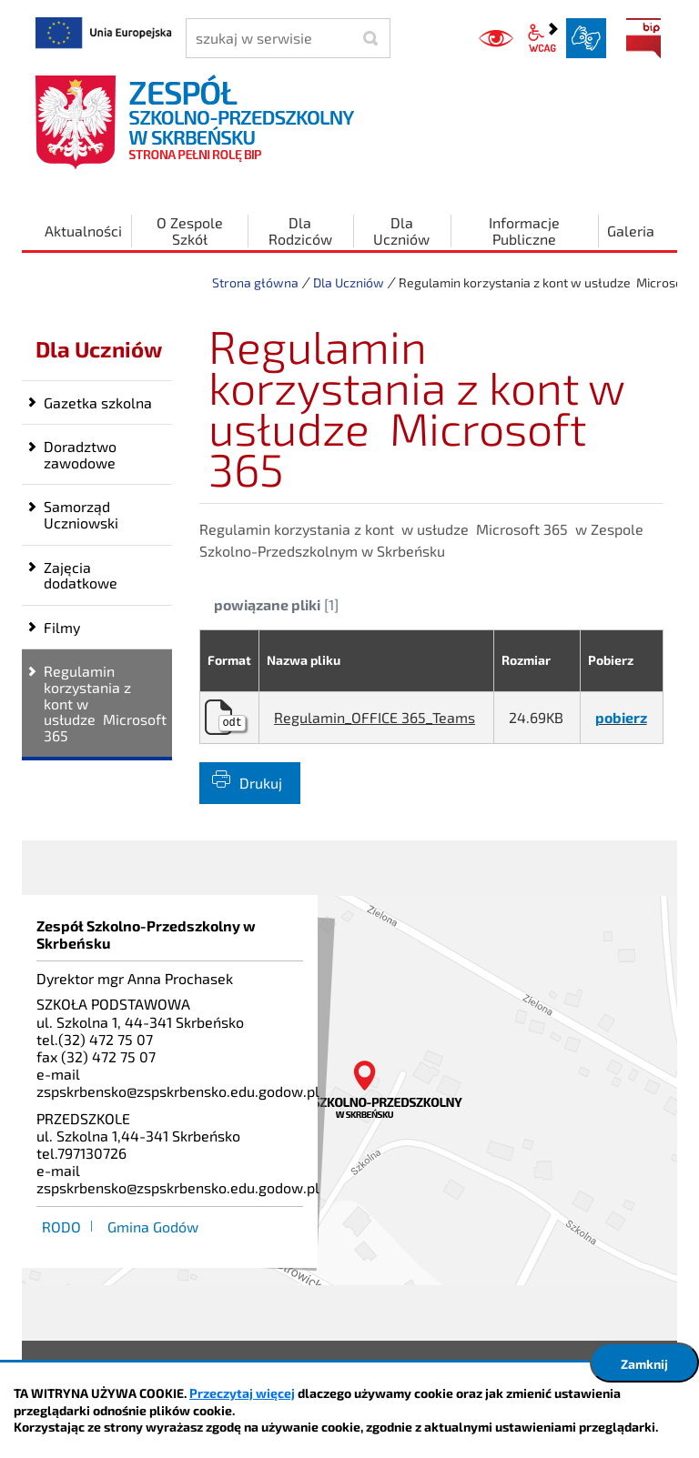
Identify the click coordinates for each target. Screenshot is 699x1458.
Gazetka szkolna (98, 402)
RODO (61, 1226)
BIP (643, 38)
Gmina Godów (152, 1226)
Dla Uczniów (348, 282)
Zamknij (644, 1364)
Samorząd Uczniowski (81, 514)
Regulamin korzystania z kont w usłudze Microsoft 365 (105, 702)
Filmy (62, 627)
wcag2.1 (542, 38)
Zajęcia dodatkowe (80, 575)
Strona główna (255, 282)
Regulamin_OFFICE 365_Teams (374, 717)
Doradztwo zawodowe (80, 454)
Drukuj (260, 782)
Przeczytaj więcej (242, 1393)
